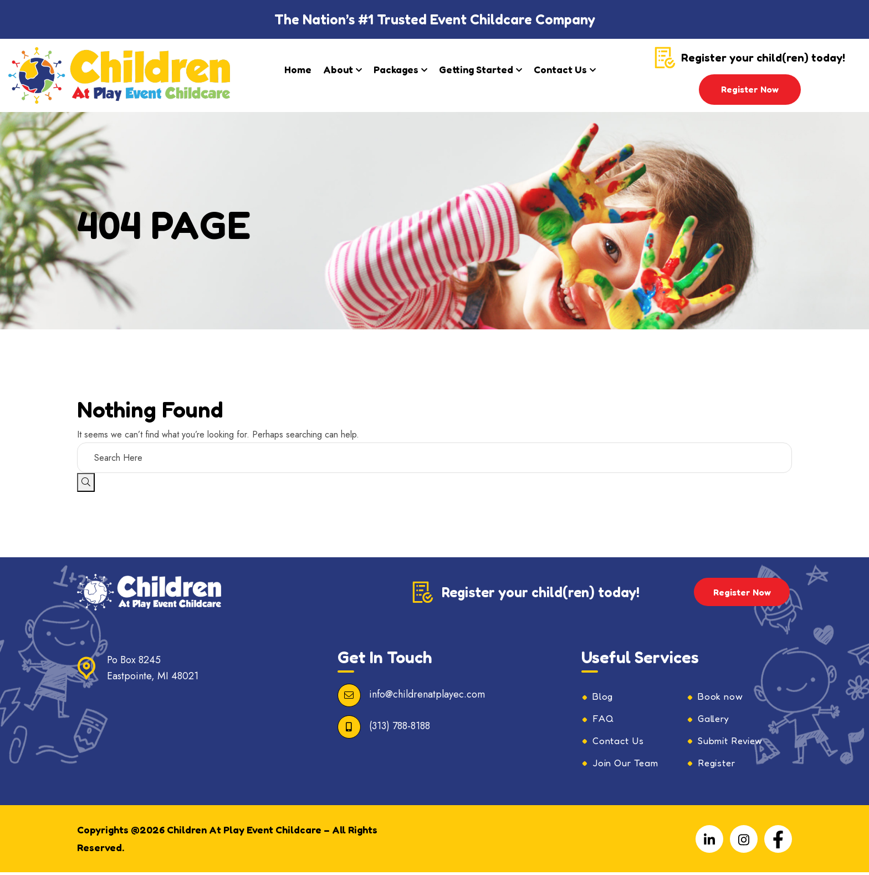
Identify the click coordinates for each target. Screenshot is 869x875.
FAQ (603, 720)
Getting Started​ (476, 69)
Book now (722, 697)
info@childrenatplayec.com (427, 694)
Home (297, 69)
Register (718, 765)
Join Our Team (629, 765)
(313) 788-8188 (399, 726)
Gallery (715, 720)
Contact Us (560, 69)
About (338, 69)
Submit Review (734, 742)
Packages (396, 69)
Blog (603, 697)
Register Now (750, 89)
